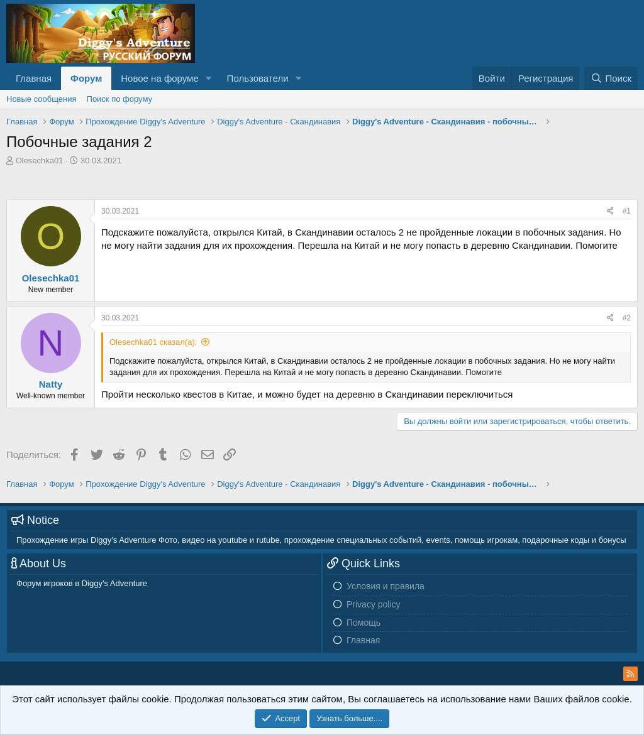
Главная (34, 78)
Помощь (363, 623)
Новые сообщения (41, 99)
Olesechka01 (40, 160)
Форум (86, 78)
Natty (51, 384)
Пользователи (258, 78)
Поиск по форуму (119, 99)
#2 (627, 317)
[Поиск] (611, 78)
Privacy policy (374, 604)
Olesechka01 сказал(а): (153, 342)
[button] (209, 78)
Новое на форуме (159, 78)
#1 (627, 211)
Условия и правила (386, 586)
